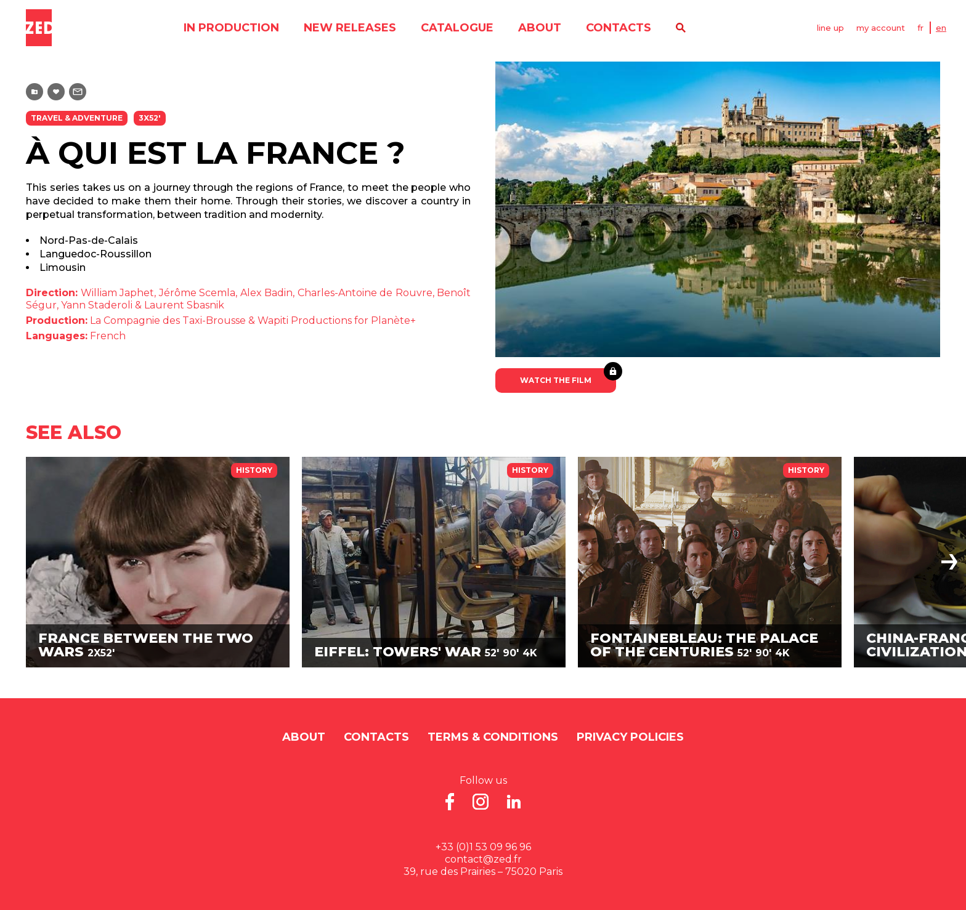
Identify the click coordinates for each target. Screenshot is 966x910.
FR (920, 28)
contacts (618, 27)
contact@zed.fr (483, 859)
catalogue (457, 27)
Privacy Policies (630, 737)
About (539, 27)
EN (941, 28)
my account (880, 27)
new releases (350, 27)
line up (830, 27)
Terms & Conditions (493, 737)
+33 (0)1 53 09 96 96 (483, 847)
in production (231, 27)
